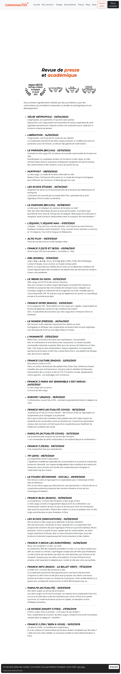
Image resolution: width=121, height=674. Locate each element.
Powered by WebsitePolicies (13, 671)
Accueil (37, 4)
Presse (81, 4)
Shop (94, 4)
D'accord (114, 667)
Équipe (59, 4)
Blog (88, 4)
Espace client (102, 4)
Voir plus (81, 667)
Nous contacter (113, 4)
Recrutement (70, 4)
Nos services (47, 4)
